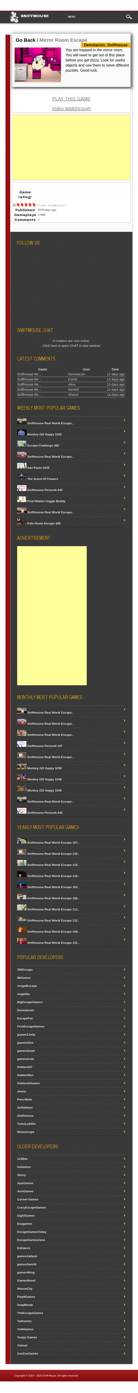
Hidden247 (24, 1067)
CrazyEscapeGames (31, 1207)
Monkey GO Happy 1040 (39, 790)
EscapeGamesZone (31, 1240)
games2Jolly (26, 1034)
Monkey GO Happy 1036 (39, 768)
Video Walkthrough (71, 108)
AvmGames (25, 1191)
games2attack (27, 1256)
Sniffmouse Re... (29, 374)
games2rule (25, 1059)
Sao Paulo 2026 (33, 467)
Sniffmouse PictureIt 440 (39, 490)
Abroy (21, 1175)
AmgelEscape (27, 986)
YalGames (24, 1321)
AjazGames (25, 1183)
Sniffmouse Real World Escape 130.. (48, 853)
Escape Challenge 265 (38, 445)
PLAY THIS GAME (71, 98)
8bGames (24, 977)
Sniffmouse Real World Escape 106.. (48, 898)
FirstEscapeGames (30, 1026)
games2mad (26, 1050)
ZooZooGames (27, 1353)
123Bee (22, 1158)
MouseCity (24, 1288)
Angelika (23, 994)
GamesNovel (26, 1280)
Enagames (24, 1223)
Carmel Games (27, 1199)
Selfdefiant (24, 1107)
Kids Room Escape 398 (39, 523)
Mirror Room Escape (63, 40)
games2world (26, 1264)
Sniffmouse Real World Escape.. (45, 423)
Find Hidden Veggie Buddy (41, 501)
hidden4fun (25, 1075)
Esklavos (23, 1248)
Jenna (21, 1091)
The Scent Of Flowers (37, 479)
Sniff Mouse (49, 1375)
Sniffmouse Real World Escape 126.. (48, 876)
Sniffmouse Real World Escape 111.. (48, 909)
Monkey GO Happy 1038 (39, 779)
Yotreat (22, 1345)
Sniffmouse (35, 16)
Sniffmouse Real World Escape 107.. (48, 842)
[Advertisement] (71, 147)
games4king (26, 1272)
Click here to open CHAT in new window (71, 345)
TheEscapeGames (30, 1313)
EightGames (26, 1215)
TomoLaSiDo (26, 1123)
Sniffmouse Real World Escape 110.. (48, 865)
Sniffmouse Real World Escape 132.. (48, 920)
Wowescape (25, 1132)
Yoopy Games (27, 1337)
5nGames (24, 1167)
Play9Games (26, 1296)
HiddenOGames (28, 1083)
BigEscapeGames (30, 1002)
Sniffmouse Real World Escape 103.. (48, 887)
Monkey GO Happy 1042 (39, 434)
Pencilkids (24, 1099)
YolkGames (25, 1329)
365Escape (25, 969)
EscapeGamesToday (31, 1232)
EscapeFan (25, 1018)
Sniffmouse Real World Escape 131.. (48, 942)
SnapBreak (25, 1305)
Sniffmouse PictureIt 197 (39, 746)
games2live (25, 1042)
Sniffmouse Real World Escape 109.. (48, 931)
